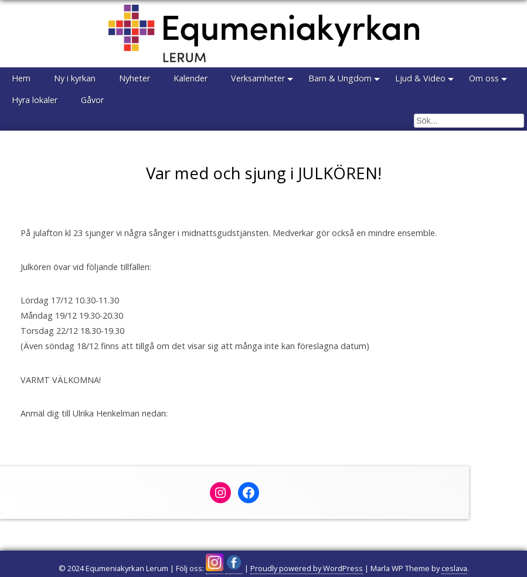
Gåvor (92, 99)
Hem (21, 78)
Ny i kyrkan (75, 78)
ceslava (454, 568)
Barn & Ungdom (340, 78)
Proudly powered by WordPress (306, 568)
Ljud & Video (420, 78)
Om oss (484, 78)
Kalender (191, 78)
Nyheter (134, 78)
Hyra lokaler (34, 99)
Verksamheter (258, 78)
